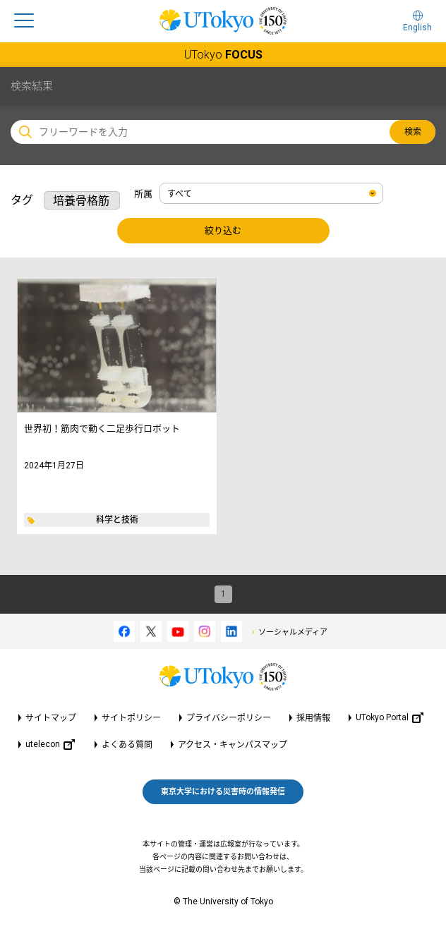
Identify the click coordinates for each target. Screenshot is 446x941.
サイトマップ (50, 718)
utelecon (50, 744)
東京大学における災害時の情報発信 (223, 791)
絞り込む (223, 230)
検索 (412, 132)
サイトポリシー (131, 718)
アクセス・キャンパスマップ (232, 745)
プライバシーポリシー (228, 718)
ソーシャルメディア (292, 632)
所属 (143, 193)
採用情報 (313, 718)
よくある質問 (127, 745)
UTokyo (223, 54)
